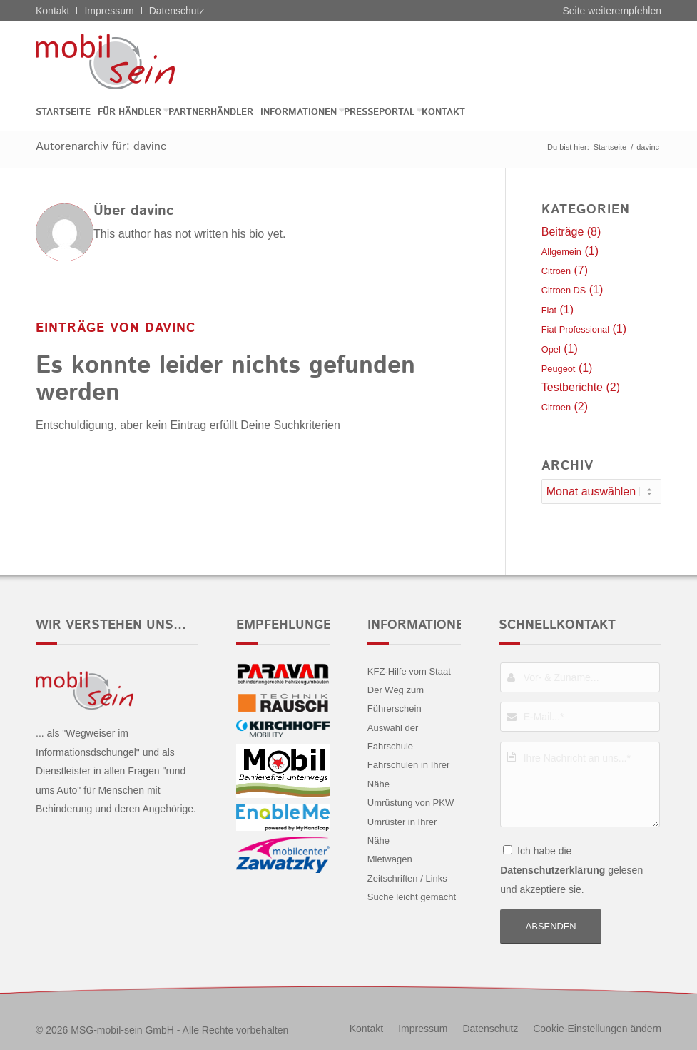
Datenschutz (177, 10)
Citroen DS (563, 290)
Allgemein (561, 251)
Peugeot (558, 368)
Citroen (556, 271)
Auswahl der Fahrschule (393, 737)
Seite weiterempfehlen (611, 10)
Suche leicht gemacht (411, 897)
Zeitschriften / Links (407, 878)
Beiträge (562, 232)
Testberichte (572, 387)
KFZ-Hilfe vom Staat (409, 671)
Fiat (548, 310)
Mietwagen (389, 859)
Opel (551, 349)
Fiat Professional (575, 329)
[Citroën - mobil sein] (127, 61)
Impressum (108, 10)
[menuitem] (67, 112)
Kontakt (52, 10)
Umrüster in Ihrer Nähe (402, 831)
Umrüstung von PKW (410, 802)
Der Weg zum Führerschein (395, 699)
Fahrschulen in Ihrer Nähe (408, 774)
